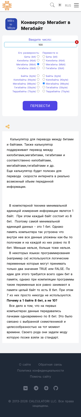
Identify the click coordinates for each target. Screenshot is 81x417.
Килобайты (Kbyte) (26, 79)
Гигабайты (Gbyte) (26, 87)
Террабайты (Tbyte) (25, 91)
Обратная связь (50, 364)
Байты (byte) (30, 76)
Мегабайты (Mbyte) (26, 83)
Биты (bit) (31, 56)
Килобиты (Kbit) (28, 60)
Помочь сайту (40, 376)
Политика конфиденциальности (40, 370)
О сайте (25, 364)
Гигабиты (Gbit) (28, 68)
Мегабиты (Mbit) (27, 64)
